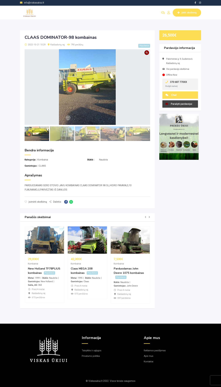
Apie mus (148, 356)
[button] (145, 217)
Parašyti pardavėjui (178, 103)
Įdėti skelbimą (186, 12)
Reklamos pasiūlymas (155, 350)
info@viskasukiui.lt (34, 2)
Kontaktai (148, 361)
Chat (170, 95)
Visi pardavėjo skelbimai (177, 69)
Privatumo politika (91, 356)
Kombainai (33, 263)
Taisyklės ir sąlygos (91, 350)
